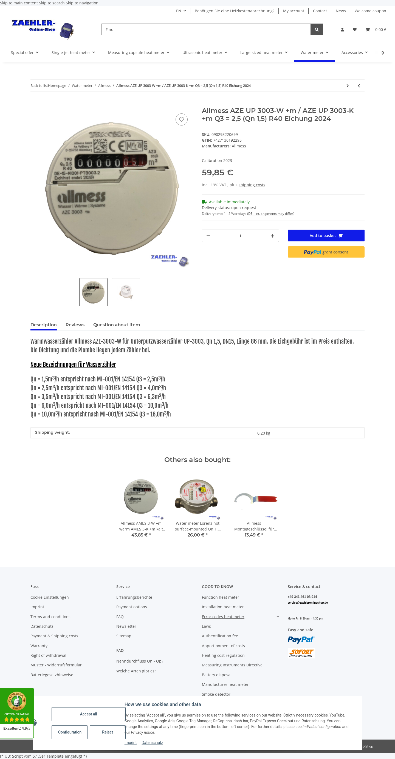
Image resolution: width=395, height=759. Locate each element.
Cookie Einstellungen (49, 597)
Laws (206, 626)
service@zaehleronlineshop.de (308, 602)
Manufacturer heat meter (225, 684)
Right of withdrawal (48, 655)
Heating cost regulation (223, 655)
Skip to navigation (82, 2)
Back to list (39, 85)
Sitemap (123, 635)
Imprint (131, 742)
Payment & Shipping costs (54, 635)
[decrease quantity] (208, 236)
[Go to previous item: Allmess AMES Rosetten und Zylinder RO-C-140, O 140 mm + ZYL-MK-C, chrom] (359, 86)
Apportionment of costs (223, 645)
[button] (342, 29)
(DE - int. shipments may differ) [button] (270, 213)
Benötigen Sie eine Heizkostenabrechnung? (234, 10)
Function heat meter (220, 597)
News (341, 10)
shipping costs (252, 184)
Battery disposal (217, 674)
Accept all (88, 714)
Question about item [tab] (116, 324)
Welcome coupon (370, 10)
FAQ (120, 616)
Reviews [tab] (75, 324)
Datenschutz (152, 742)
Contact (320, 10)
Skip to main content (19, 2)
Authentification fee (220, 635)
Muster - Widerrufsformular (56, 664)
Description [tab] (43, 324)
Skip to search (52, 2)
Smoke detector (216, 694)
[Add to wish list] (182, 119)
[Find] (206, 29)
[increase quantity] (273, 236)
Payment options (131, 606)
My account (293, 10)
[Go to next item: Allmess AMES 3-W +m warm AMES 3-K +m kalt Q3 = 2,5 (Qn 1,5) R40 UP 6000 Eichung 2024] (347, 86)
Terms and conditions (50, 616)
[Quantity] (240, 236)
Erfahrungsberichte (134, 597)
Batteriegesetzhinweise (51, 674)
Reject (108, 732)
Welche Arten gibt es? (136, 671)
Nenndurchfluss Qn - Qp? (139, 661)
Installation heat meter (223, 606)
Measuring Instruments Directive (232, 664)
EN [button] (178, 10)
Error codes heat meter (223, 616)
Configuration (70, 732)
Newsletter (126, 626)
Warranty (38, 645)
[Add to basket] (34, 104)
